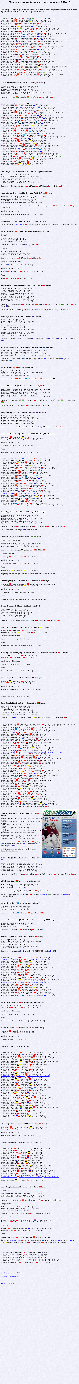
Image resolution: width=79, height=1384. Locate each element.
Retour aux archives (7, 1381)
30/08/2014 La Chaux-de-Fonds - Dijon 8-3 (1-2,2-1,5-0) (25, 1033)
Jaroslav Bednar (20, 245)
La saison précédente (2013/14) (11, 1371)
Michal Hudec (38, 336)
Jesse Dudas (43, 964)
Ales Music (63, 964)
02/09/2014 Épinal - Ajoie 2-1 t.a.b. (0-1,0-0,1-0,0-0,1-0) (27, 1059)
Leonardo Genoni (16, 1337)
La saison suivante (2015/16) (10, 1374)
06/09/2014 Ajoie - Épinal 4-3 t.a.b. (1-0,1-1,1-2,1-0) (25, 1159)
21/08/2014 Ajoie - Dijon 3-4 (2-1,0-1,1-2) (20, 535)
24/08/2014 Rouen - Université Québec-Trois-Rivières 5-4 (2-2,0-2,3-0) (31, 810)
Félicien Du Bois (55, 1337)
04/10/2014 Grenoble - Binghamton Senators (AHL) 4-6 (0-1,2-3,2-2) (30, 1270)
